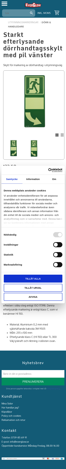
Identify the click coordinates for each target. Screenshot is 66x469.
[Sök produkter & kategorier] (16, 13)
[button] (4, 3)
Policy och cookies (11, 415)
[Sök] (31, 13)
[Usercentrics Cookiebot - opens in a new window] (48, 170)
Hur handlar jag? (10, 407)
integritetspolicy (53, 388)
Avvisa (33, 296)
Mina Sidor (7, 403)
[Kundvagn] (56, 13)
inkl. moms (44, 12)
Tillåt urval (32, 287)
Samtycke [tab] (12, 179)
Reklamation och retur (13, 419)
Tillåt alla (33, 278)
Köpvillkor (7, 411)
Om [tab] (54, 179)
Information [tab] (33, 179)
